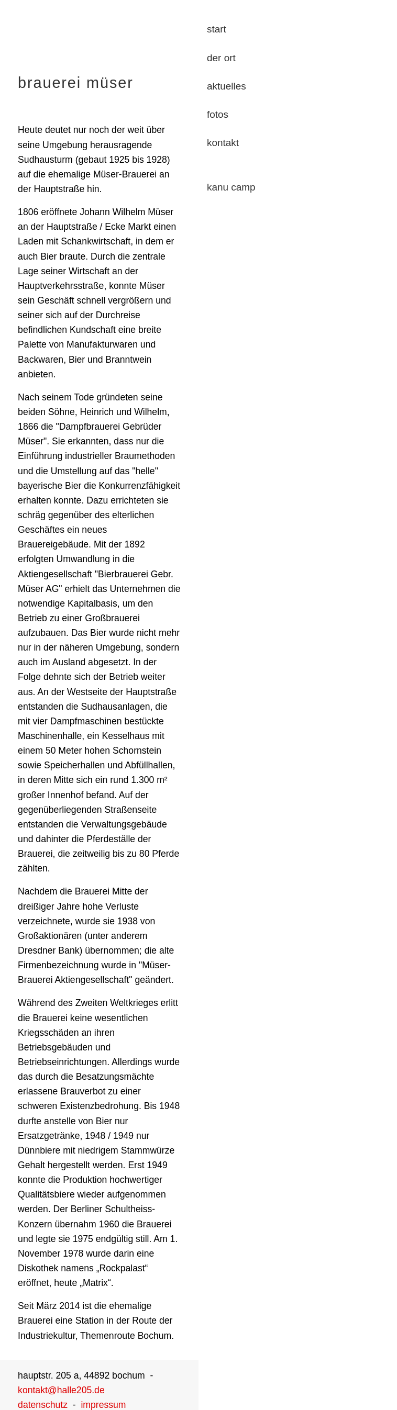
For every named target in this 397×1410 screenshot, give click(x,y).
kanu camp (231, 187)
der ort (221, 57)
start (216, 29)
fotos (217, 114)
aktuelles (226, 86)
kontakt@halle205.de (61, 1390)
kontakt (223, 142)
